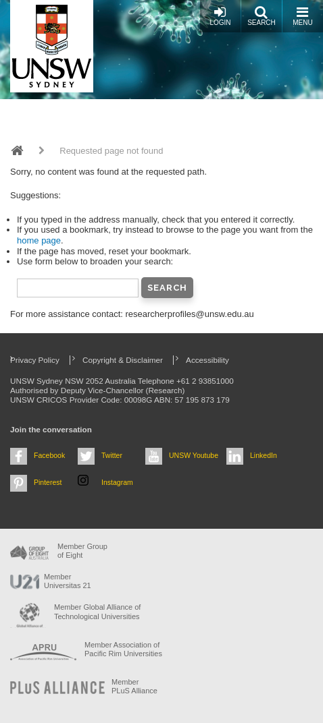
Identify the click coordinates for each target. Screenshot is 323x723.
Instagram (117, 482)
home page (39, 240)
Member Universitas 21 (67, 581)
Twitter (111, 455)
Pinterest (48, 482)
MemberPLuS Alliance (134, 686)
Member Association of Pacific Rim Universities (123, 649)
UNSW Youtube (193, 455)
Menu (302, 15)
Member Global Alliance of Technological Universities (97, 611)
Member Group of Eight (82, 550)
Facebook (49, 455)
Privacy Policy (34, 359)
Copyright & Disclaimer (122, 359)
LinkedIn (263, 455)
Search (261, 15)
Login (219, 15)
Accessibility (207, 359)
